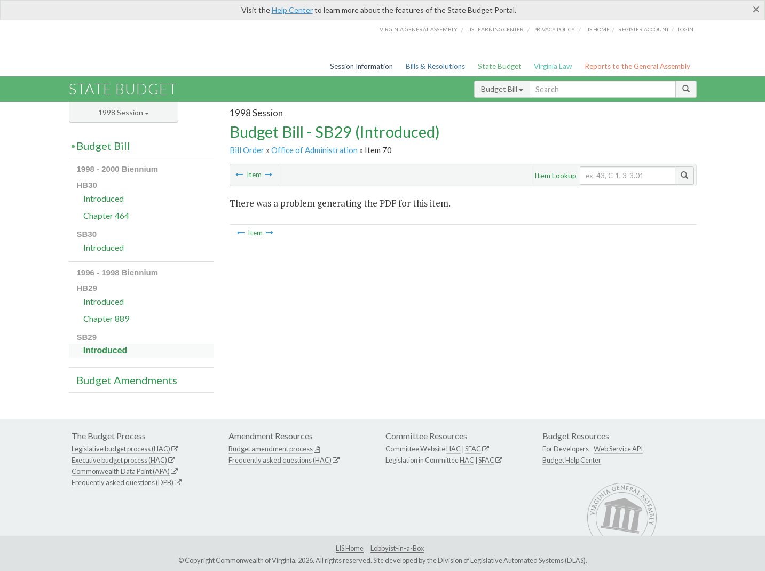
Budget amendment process (270, 449)
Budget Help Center (571, 460)
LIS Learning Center (495, 29)
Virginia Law (553, 66)
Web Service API (618, 449)
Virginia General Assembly (419, 29)
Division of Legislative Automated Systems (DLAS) (512, 560)
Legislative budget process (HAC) (121, 449)
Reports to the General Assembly (637, 66)
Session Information (361, 66)
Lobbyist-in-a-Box (397, 548)
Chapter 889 (106, 318)
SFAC (473, 449)
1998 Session (123, 112)
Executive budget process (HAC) (119, 460)
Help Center (292, 9)
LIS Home (350, 548)
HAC (453, 449)
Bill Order (247, 150)
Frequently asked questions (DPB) (122, 482)
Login (685, 29)
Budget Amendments (126, 380)
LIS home (597, 29)
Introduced (103, 198)
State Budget (500, 66)
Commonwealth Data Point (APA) (121, 471)
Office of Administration (314, 150)
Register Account (643, 29)
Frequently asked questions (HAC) (280, 460)
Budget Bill (502, 88)
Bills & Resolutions (435, 66)
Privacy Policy (554, 29)
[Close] (756, 9)
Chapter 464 (106, 215)
